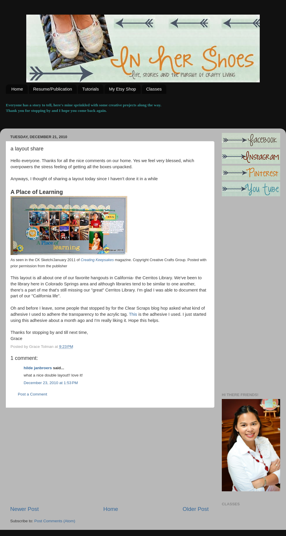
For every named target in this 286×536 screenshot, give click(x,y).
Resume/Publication (52, 88)
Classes (154, 88)
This (133, 314)
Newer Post (24, 509)
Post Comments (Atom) (54, 521)
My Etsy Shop (122, 88)
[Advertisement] (109, 456)
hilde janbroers (38, 368)
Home (17, 88)
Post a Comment (32, 394)
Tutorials (90, 88)
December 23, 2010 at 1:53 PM (51, 383)
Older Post (196, 509)
